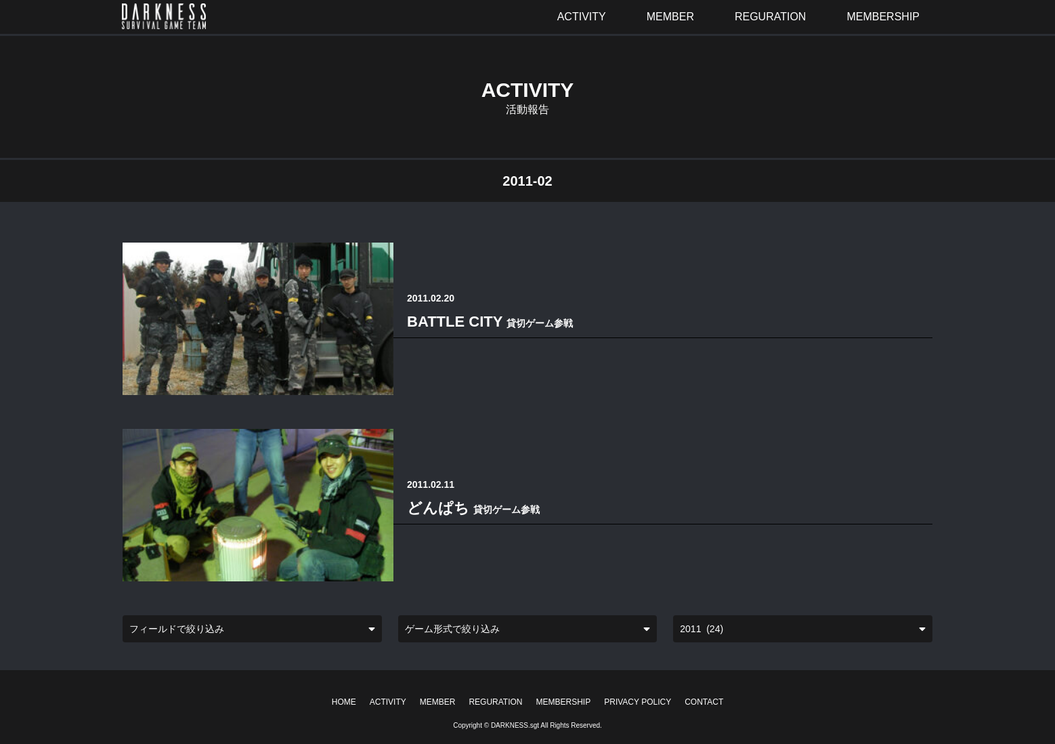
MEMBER (438, 702)
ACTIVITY (388, 702)
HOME (344, 702)
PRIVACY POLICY (637, 702)
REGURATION (495, 702)
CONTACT (704, 702)
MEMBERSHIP (563, 702)
